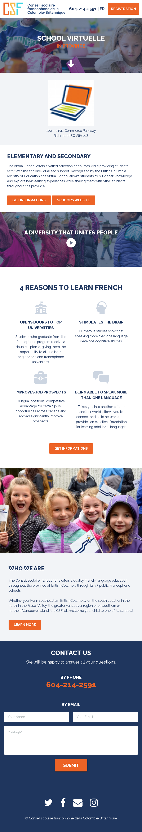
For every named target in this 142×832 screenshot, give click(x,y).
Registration (123, 9)
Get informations (29, 200)
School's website (73, 200)
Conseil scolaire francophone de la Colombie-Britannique (73, 818)
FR (102, 8)
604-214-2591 (82, 8)
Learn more (25, 625)
